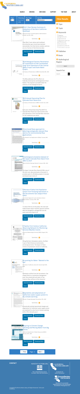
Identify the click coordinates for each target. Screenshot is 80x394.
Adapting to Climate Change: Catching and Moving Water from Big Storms (36, 327)
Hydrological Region (62, 60)
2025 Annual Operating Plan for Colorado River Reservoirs (34, 99)
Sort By (45, 19)
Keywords (62, 32)
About (74, 12)
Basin (60, 55)
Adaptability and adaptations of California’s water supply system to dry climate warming (35, 295)
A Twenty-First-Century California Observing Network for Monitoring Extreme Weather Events (35, 228)
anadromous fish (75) (63, 45)
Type (60, 24)
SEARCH (22, 12)
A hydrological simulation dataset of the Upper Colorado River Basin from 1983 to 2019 (36, 159)
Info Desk (42, 12)
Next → (41, 352)
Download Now (39, 51)
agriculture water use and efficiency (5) (63, 41)
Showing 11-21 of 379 (21, 20)
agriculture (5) (61, 38)
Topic (60, 28)
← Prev (23, 352)
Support (53, 12)
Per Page (29, 19)
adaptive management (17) (61, 36)
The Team (64, 12)
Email (25, 54)
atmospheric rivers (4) (63, 47)
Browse (32, 12)
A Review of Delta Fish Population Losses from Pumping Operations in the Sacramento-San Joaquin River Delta (35, 192)
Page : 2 (32, 352)
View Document (28, 51)
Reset (65, 66)
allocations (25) (62, 44)
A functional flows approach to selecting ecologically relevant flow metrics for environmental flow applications (35, 132)
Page (12, 19)
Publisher (62, 51)
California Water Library (12, 5)
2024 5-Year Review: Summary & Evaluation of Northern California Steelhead (34, 29)
